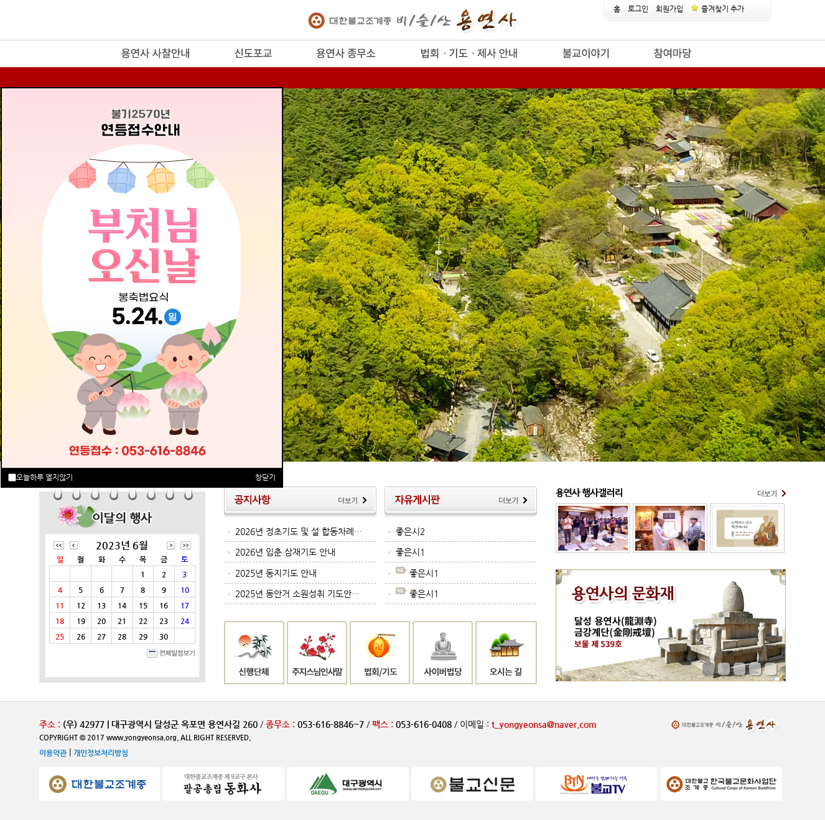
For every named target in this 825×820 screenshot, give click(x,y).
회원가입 (669, 8)
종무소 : (281, 724)
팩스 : (384, 724)
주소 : (49, 724)
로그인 (638, 8)
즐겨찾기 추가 (717, 8)
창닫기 (265, 477)
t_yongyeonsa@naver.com (544, 724)
